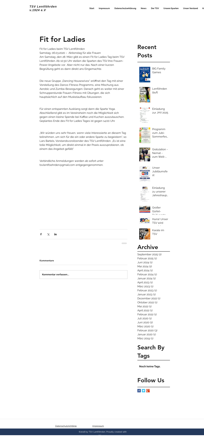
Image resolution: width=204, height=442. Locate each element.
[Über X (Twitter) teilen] (48, 234)
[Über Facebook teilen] (41, 234)
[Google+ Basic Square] (148, 390)
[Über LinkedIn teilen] (55, 234)
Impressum (98, 426)
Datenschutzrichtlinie (66, 426)
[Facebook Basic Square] (139, 390)
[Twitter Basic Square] (143, 390)
